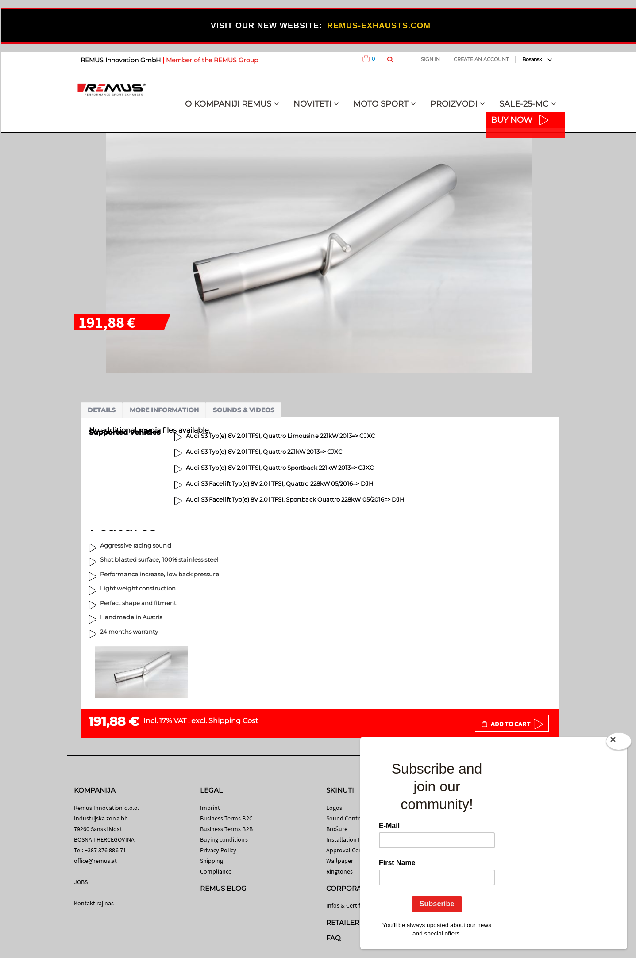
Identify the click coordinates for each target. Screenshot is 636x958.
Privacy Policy (218, 850)
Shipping (212, 861)
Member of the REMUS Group (212, 60)
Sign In (430, 59)
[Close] (619, 743)
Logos (334, 808)
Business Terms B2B (226, 829)
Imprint (210, 808)
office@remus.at (95, 861)
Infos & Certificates (351, 905)
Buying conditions (224, 839)
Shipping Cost (233, 721)
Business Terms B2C (226, 818)
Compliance (216, 871)
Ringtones (339, 871)
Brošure (337, 829)
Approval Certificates (354, 850)
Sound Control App (352, 818)
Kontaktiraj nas (94, 903)
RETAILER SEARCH (358, 922)
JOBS (81, 882)
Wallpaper (340, 861)
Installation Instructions (358, 839)
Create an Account (481, 59)
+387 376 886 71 (105, 850)
